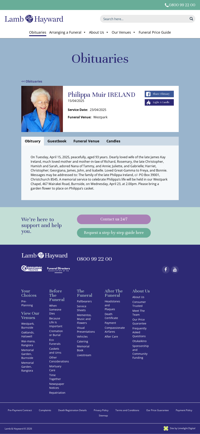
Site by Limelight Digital (179, 428)
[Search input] (145, 19)
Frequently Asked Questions (139, 332)
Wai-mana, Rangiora (28, 343)
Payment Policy (184, 410)
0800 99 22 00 (182, 5)
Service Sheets (81, 308)
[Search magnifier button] (191, 19)
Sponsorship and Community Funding (140, 351)
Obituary (32, 141)
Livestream (84, 355)
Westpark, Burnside (27, 325)
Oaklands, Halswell (27, 334)
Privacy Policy (101, 410)
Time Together (55, 377)
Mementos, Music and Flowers (84, 319)
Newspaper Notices (56, 386)
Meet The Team (138, 312)
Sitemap (103, 415)
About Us (99, 32)
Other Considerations (59, 359)
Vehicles (82, 336)
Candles (113, 141)
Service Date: (78, 110)
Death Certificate (111, 316)
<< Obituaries (31, 81)
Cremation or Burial (56, 333)
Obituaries (37, 32)
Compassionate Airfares (115, 329)
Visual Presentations (86, 329)
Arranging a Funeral (67, 32)
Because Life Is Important (55, 322)
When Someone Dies (55, 309)
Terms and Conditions (127, 410)
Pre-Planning (27, 303)
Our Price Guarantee (139, 321)
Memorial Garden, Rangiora (27, 366)
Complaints (45, 410)
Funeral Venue (86, 141)
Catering (82, 341)
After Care (111, 336)
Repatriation (57, 392)
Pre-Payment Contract (20, 410)
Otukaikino (139, 341)
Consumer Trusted (139, 304)
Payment (110, 323)
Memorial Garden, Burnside (27, 354)
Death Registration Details (72, 410)
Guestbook (56, 141)
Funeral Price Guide (155, 32)
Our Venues (124, 32)
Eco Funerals (55, 342)
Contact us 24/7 (113, 219)
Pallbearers (84, 301)
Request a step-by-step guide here (114, 232)
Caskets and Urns (55, 350)
